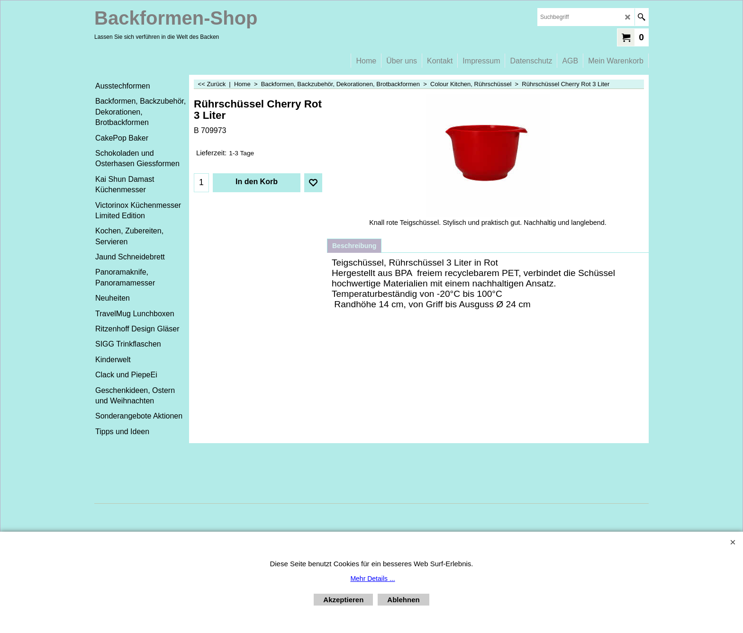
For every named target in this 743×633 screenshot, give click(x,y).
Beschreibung (354, 246)
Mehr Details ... (372, 578)
